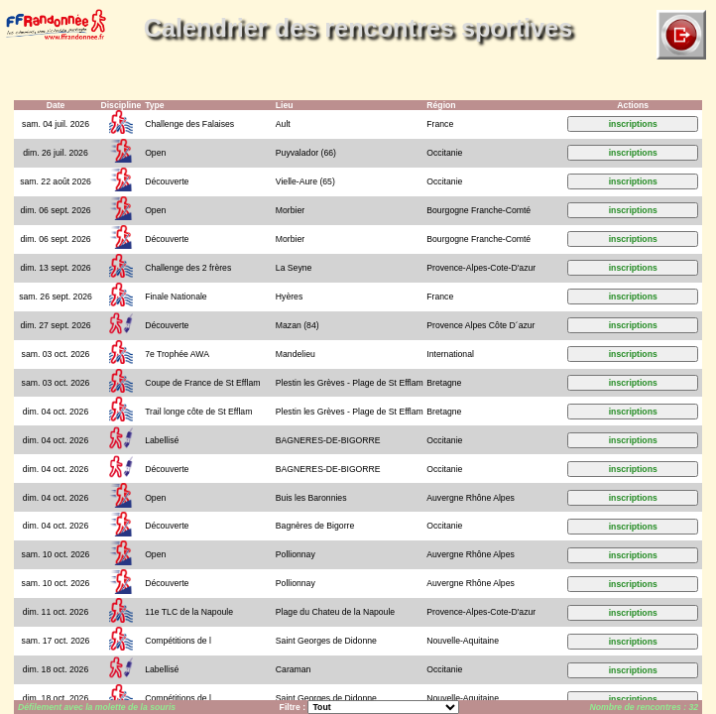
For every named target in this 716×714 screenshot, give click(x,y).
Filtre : (294, 707)
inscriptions (633, 124)
